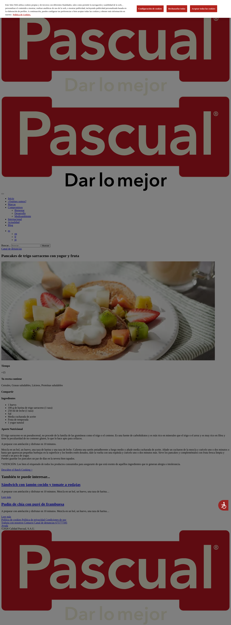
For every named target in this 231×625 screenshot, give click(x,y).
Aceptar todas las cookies (203, 8)
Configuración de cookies (150, 8)
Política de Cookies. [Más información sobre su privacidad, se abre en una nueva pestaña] (22, 14)
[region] (115, 9)
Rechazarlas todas (176, 8)
